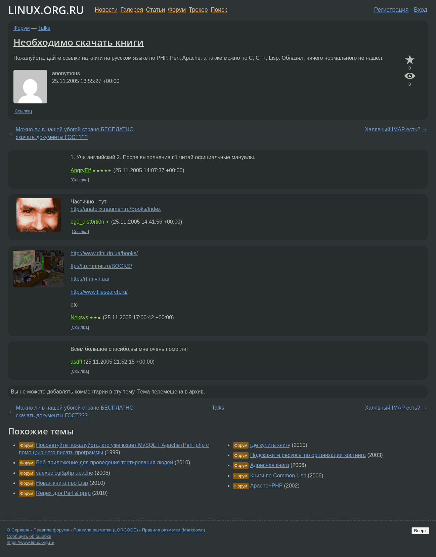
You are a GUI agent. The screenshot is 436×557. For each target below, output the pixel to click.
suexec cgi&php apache (64, 473)
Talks (44, 28)
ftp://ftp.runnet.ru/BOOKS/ (101, 266)
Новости (106, 9)
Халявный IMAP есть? (392, 129)
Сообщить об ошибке (29, 536)
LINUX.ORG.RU (46, 10)
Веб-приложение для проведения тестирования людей (104, 462)
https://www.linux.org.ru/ (30, 542)
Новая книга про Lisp (62, 483)
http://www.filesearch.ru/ (99, 292)
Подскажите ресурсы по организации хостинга (308, 455)
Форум (177, 9)
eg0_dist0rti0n (87, 222)
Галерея (132, 9)
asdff (76, 362)
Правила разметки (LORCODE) (105, 529)
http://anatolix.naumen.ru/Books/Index (116, 209)
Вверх (420, 530)
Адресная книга (269, 465)
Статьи (155, 9)
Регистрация (391, 9)
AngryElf (81, 170)
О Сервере (18, 529)
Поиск (219, 9)
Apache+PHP (266, 486)
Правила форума (52, 529)
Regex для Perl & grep (63, 493)
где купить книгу (270, 445)
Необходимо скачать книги (78, 42)
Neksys (79, 317)
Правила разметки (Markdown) (173, 529)
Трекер (198, 9)
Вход (420, 9)
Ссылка (23, 111)
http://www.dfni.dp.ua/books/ (104, 253)
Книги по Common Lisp (278, 475)
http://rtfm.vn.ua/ (90, 279)
